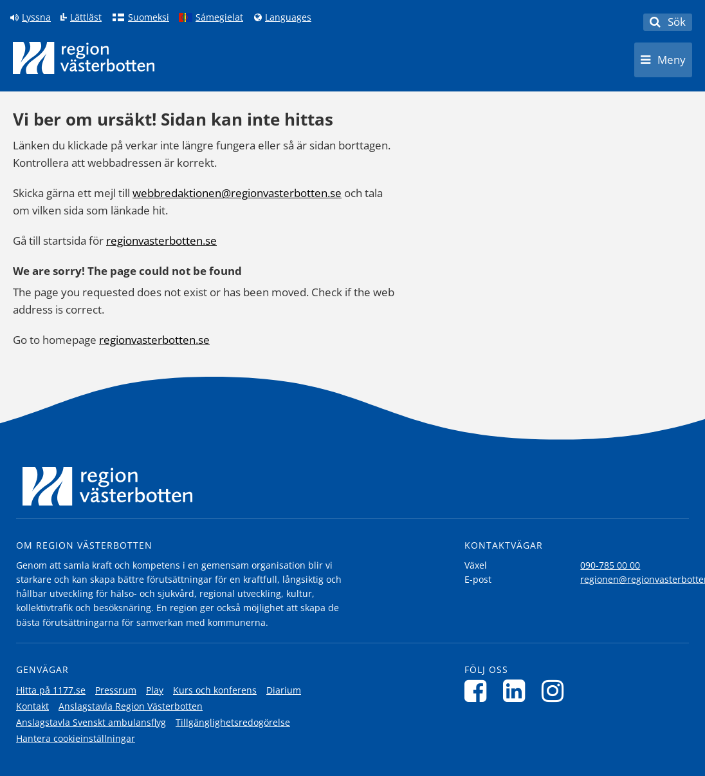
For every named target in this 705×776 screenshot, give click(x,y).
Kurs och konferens (215, 690)
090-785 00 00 (610, 565)
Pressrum (115, 690)
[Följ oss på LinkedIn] (517, 690)
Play (154, 690)
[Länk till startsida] (83, 58)
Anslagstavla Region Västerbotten (131, 706)
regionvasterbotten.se (161, 240)
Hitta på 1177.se (51, 690)
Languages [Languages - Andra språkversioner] (288, 17)
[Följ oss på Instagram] (556, 690)
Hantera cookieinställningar (75, 738)
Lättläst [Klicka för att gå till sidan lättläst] (86, 17)
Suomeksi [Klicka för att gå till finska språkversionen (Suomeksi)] (148, 17)
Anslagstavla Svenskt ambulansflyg (91, 722)
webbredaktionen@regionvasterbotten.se (237, 192)
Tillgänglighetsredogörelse (233, 722)
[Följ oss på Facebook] (478, 690)
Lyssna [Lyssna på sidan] (36, 17)
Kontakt (32, 706)
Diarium (283, 690)
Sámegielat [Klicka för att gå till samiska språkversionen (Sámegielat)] (219, 17)
